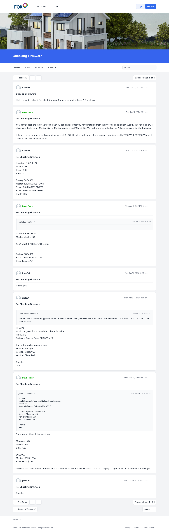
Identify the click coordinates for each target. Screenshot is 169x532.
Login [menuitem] (140, 6)
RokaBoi (26, 87)
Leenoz (49, 527)
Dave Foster (28, 112)
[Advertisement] (84, 34)
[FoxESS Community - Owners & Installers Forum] (21, 6)
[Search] (149, 67)
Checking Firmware (26, 93)
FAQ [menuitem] (55, 6)
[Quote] (151, 87)
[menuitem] (41, 6)
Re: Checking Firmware (28, 118)
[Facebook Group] (23, 519)
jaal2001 (26, 298)
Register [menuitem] (151, 6)
